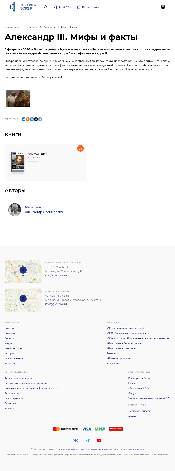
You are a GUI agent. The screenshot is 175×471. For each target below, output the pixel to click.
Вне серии (113, 353)
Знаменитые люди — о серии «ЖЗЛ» (149, 398)
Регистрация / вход (139, 378)
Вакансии (10, 403)
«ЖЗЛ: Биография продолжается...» (128, 333)
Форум (132, 393)
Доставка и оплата (139, 411)
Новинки (10, 333)
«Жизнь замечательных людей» (125, 328)
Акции (132, 416)
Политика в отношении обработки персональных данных (84, 449)
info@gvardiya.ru (56, 275)
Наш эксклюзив (14, 358)
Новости (32, 27)
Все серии (113, 363)
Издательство (12, 27)
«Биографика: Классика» (121, 348)
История (9, 353)
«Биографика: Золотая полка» (124, 343)
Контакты (10, 363)
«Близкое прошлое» (119, 358)
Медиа (8, 343)
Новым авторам (13, 348)
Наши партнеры (14, 398)
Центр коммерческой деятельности (26, 383)
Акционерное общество (19, 378)
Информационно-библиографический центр (31, 388)
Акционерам (12, 393)
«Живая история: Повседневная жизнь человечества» (138, 338)
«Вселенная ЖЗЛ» (138, 388)
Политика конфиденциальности (128, 449)
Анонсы (9, 338)
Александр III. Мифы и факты (60, 27)
